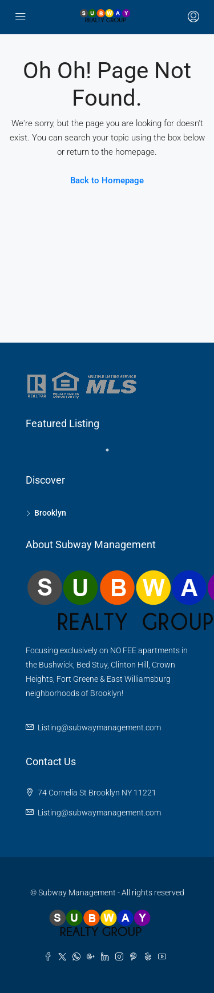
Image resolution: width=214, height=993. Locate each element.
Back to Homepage (107, 180)
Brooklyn (50, 512)
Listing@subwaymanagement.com (99, 727)
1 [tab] (113, 454)
